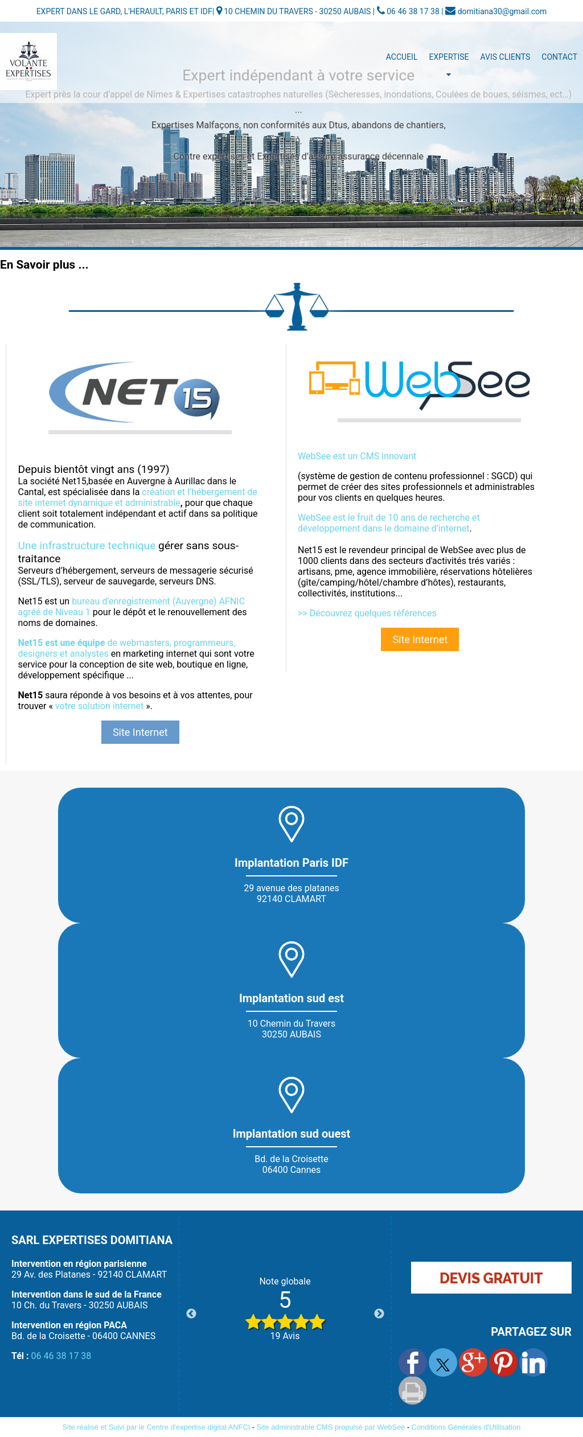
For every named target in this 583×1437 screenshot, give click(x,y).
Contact (559, 56)
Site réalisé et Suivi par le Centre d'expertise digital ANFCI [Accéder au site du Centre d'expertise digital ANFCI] (157, 1427)
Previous (191, 1314)
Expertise (449, 56)
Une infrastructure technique (86, 545)
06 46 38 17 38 (61, 1355)
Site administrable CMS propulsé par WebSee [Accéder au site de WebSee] (331, 1427)
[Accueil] (28, 61)
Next (379, 1314)
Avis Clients (506, 56)
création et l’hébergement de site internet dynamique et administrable (137, 497)
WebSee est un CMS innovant (357, 456)
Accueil (402, 56)
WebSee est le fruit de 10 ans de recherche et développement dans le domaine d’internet (389, 523)
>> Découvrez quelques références (367, 613)
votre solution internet (99, 706)
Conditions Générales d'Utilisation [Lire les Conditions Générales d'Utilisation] (466, 1427)
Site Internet (140, 732)
